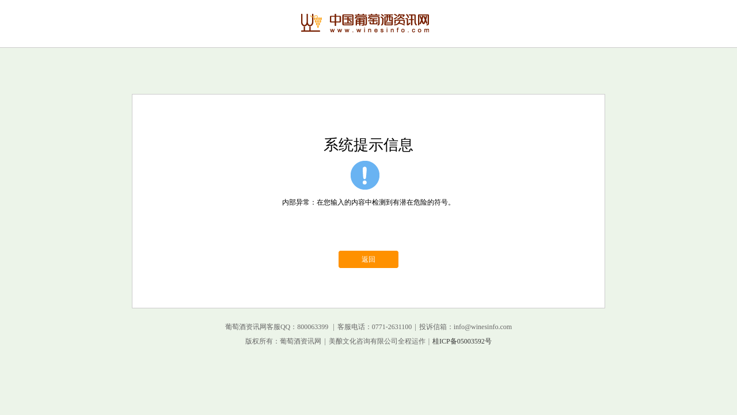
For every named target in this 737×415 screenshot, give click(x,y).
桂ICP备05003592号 (462, 341)
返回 (368, 259)
